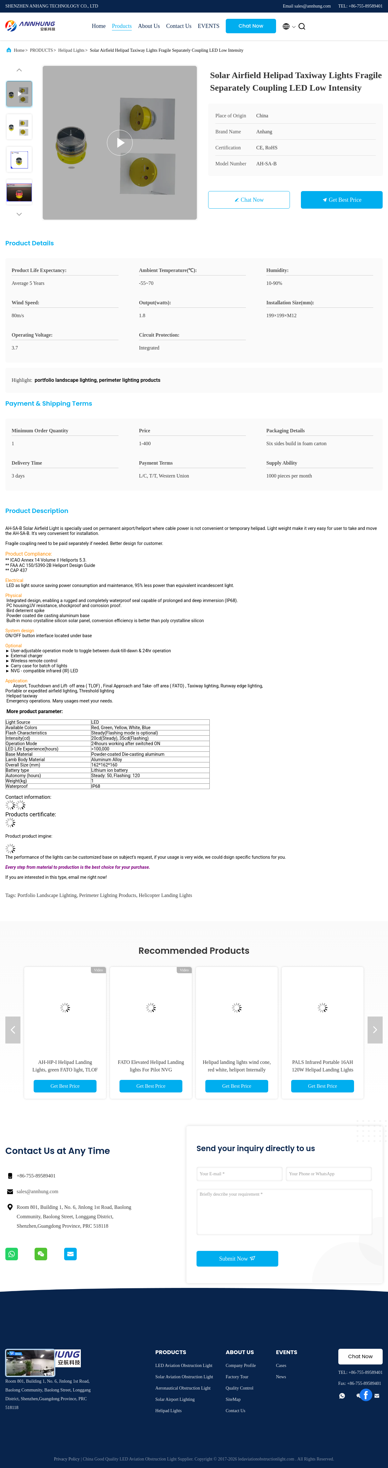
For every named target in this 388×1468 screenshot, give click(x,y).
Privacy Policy (67, 1459)
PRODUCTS (41, 50)
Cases (281, 1365)
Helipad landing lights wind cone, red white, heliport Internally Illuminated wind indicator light (237, 1070)
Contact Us (179, 26)
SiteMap (233, 1399)
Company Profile (241, 1365)
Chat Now (251, 25)
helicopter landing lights (165, 895)
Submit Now (237, 1258)
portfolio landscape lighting (46, 895)
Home (99, 26)
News (281, 1377)
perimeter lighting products (107, 895)
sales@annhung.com (37, 1191)
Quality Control (239, 1388)
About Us (149, 26)
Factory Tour (237, 1377)
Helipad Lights (71, 50)
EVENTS (208, 26)
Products (122, 26)
